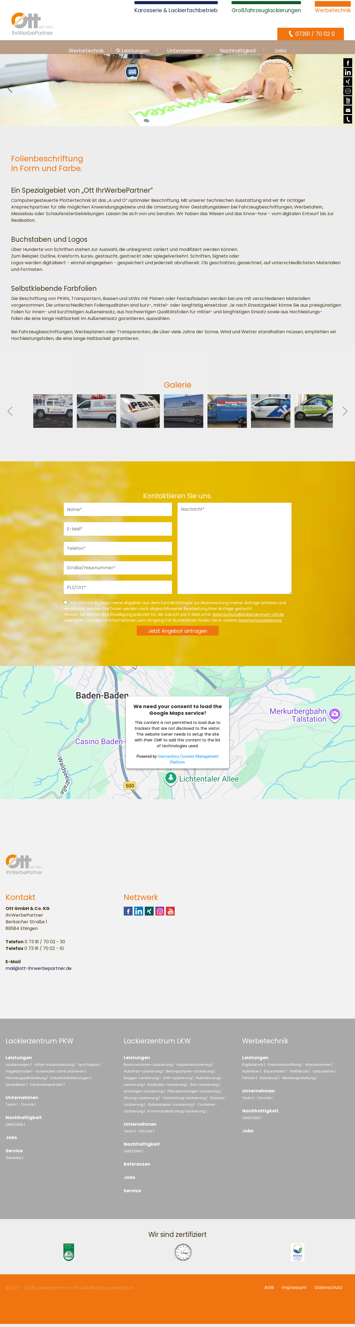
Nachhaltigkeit (24, 1120)
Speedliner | (16, 1087)
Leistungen (19, 1060)
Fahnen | (249, 1081)
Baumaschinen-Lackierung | (149, 1067)
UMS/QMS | (15, 1127)
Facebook (347, 62)
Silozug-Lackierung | (142, 1101)
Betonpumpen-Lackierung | (190, 1074)
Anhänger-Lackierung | (144, 1094)
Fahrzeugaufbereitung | (27, 1081)
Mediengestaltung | (299, 1081)
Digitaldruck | (253, 1067)
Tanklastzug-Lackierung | (185, 1101)
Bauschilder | (275, 1074)
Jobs (11, 1140)
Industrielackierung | (195, 1067)
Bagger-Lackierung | (142, 1081)
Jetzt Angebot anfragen (177, 634)
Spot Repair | (89, 1067)
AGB (269, 1290)
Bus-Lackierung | (205, 1087)
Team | (12, 1107)
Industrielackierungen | (70, 1081)
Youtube (170, 918)
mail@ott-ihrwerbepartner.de (39, 971)
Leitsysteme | (324, 1074)
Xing (347, 81)
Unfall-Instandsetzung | (54, 1067)
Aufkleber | (251, 1074)
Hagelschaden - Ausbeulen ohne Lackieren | (46, 1074)
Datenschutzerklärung (260, 623)
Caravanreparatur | (47, 1087)
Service (14, 1154)
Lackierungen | (19, 1067)
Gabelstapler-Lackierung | (171, 1107)
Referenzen (137, 1167)
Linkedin (347, 72)
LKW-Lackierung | (178, 1081)
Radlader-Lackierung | (168, 1087)
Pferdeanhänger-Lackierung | (194, 1094)
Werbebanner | (319, 1067)
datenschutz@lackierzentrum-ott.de (248, 617)
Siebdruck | (270, 1081)
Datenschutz (329, 1290)
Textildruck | (299, 1074)
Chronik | (28, 1107)
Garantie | (14, 1160)
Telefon (348, 123)
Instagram (347, 91)
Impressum (294, 1290)
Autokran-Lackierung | (143, 1074)
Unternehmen (22, 1100)
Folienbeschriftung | (285, 1067)
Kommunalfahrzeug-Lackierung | (177, 1114)
